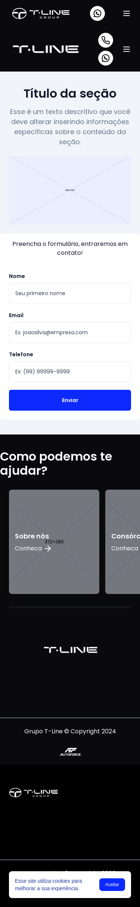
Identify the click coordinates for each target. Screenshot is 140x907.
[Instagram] (37, 703)
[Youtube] (102, 703)
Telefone (21, 354)
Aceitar (112, 884)
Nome (17, 276)
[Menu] (126, 13)
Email (16, 315)
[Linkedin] (81, 703)
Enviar (70, 400)
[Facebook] (59, 703)
